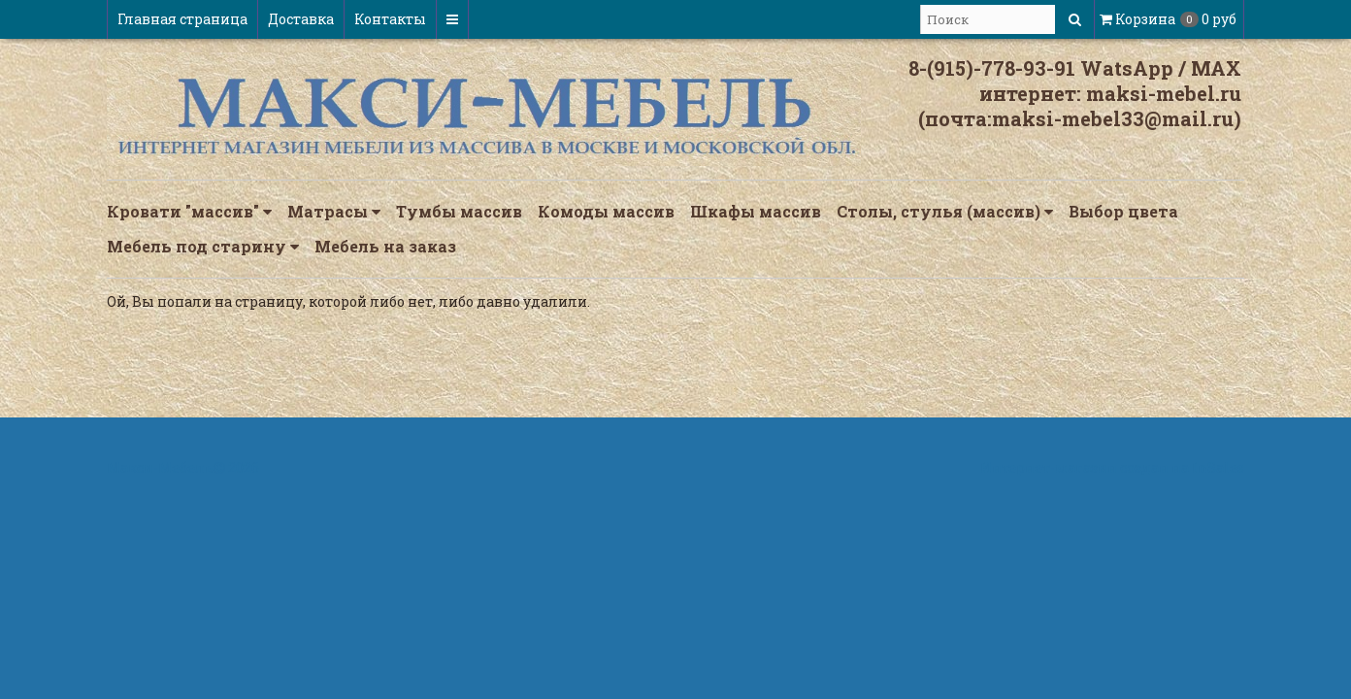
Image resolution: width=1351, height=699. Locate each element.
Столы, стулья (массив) (945, 211)
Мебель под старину (203, 246)
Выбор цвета (1123, 211)
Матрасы (333, 211)
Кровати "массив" (189, 211)
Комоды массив (606, 211)
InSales (1218, 467)
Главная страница (182, 19)
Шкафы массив (755, 211)
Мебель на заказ (385, 246)
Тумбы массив (459, 211)
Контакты (390, 19)
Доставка (301, 19)
